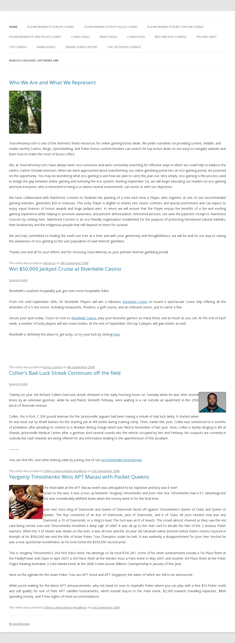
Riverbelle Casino (83, 318)
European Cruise (135, 302)
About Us (49, 263)
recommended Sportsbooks (121, 460)
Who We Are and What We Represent (52, 82)
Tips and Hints (206, 37)
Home (13, 27)
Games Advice (45, 47)
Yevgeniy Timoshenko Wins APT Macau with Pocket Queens (79, 476)
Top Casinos (18, 47)
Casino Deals (80, 37)
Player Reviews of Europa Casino (50, 27)
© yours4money (19, 624)
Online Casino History (81, 47)
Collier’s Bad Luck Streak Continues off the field (65, 372)
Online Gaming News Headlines (65, 471)
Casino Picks (136, 37)
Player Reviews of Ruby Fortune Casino (176, 27)
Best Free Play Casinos (170, 37)
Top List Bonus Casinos (124, 47)
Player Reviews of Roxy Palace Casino (111, 27)
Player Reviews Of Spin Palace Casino (35, 37)
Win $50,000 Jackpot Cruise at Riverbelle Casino (65, 268)
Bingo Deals (108, 37)
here (116, 334)
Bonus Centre (52, 367)
